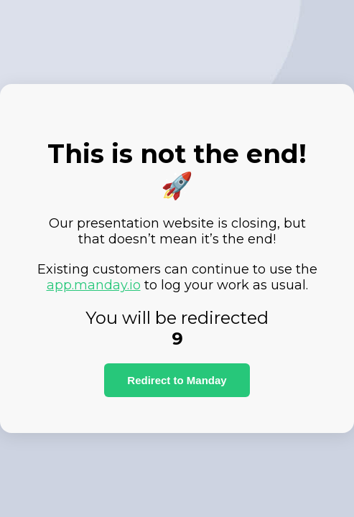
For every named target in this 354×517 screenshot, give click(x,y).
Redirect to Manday (176, 380)
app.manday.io (94, 285)
